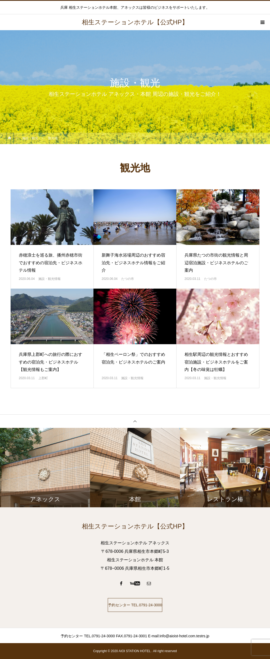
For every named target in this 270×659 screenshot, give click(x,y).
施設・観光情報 (49, 279)
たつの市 (127, 279)
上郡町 (43, 378)
